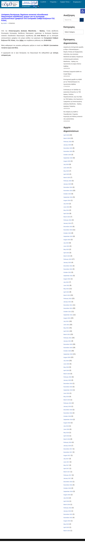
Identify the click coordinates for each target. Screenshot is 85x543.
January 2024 (67, 224)
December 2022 (67, 266)
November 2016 (67, 486)
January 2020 (67, 381)
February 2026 (67, 142)
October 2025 (67, 155)
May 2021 (66, 329)
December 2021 (67, 306)
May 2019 (66, 398)
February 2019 (67, 404)
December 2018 (67, 411)
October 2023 (67, 234)
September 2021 (68, 316)
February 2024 (67, 221)
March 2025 (66, 178)
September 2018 (68, 421)
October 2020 (67, 352)
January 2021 (67, 342)
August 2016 (66, 496)
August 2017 (66, 457)
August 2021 (66, 319)
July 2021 (66, 322)
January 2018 (67, 447)
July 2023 (66, 243)
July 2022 (66, 283)
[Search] (71, 20)
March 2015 (66, 532)
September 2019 (68, 391)
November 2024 (67, 191)
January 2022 (67, 303)
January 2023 (67, 263)
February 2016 (67, 509)
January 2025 (67, 184)
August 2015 (66, 522)
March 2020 (66, 375)
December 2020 (67, 345)
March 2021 (66, 335)
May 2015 (66, 526)
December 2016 (67, 483)
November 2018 (67, 414)
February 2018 (67, 444)
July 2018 (66, 427)
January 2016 (67, 513)
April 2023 (66, 253)
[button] (82, 11)
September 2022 (68, 276)
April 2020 (66, 371)
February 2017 (67, 477)
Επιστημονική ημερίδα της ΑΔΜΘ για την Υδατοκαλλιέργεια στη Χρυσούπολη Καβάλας (72, 82)
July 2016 (66, 500)
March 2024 (66, 217)
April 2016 (66, 503)
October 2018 (67, 417)
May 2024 (66, 211)
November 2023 (67, 230)
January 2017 (67, 480)
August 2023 (66, 240)
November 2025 (67, 152)
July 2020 (66, 362)
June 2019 (66, 395)
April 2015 (66, 529)
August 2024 (66, 201)
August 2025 (66, 161)
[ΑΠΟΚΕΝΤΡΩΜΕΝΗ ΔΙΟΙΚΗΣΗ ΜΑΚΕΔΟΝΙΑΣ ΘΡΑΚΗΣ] (10, 4)
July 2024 (66, 204)
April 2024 (66, 214)
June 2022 (66, 286)
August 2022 (66, 280)
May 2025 (66, 171)
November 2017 (67, 454)
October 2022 (67, 273)
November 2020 (67, 349)
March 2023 (66, 257)
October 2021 (67, 312)
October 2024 (67, 194)
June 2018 (66, 431)
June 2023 (66, 247)
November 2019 (67, 388)
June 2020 (66, 365)
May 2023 (66, 250)
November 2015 (67, 519)
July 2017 (66, 460)
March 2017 (66, 473)
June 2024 (66, 207)
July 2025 (66, 165)
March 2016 (66, 506)
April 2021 (66, 332)
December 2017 (67, 450)
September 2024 (68, 198)
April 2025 (66, 175)
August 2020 (66, 358)
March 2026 (66, 138)
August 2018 (66, 424)
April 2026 (66, 135)
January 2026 (67, 145)
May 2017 (66, 467)
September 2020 (68, 355)
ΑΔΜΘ (5, 23)
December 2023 (67, 227)
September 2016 (68, 493)
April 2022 (66, 293)
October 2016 (67, 490)
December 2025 (67, 148)
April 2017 (66, 470)
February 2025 (67, 181)
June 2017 (66, 463)
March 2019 (66, 401)
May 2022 (66, 289)
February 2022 (67, 299)
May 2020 (66, 368)
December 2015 (67, 516)
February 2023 (67, 260)
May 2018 (66, 434)
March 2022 (66, 296)
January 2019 (67, 408)
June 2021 (66, 326)
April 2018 (66, 437)
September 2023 (68, 237)
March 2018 (66, 440)
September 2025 (68, 158)
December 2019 (67, 385)
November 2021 (67, 309)
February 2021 (67, 339)
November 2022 (67, 270)
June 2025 (66, 168)
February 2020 (67, 378)
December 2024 (67, 188)
